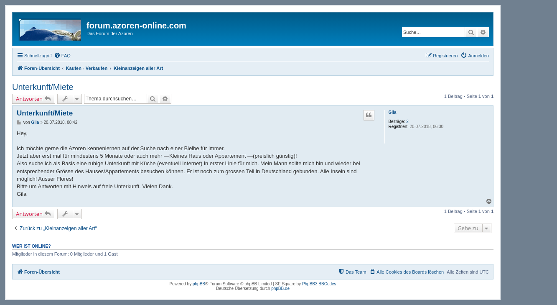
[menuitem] (62, 56)
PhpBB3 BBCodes (319, 284)
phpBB (199, 284)
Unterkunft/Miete (43, 87)
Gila (392, 112)
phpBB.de (280, 288)
